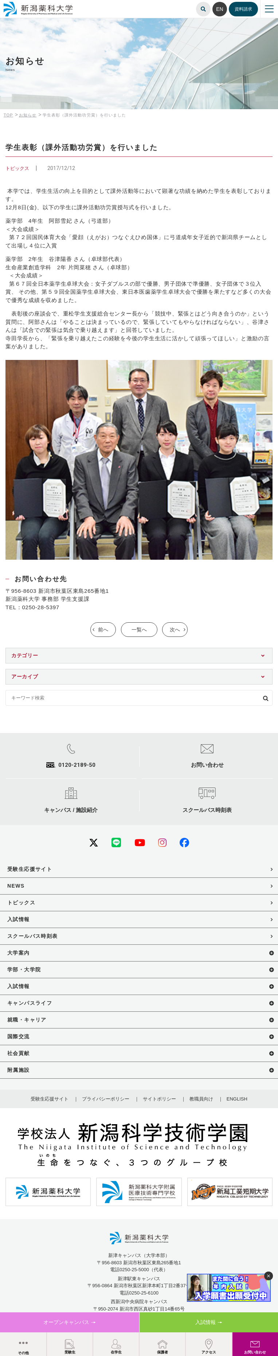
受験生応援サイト (49, 1099)
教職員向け (201, 1099)
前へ (103, 630)
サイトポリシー (159, 1099)
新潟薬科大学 (15, 5)
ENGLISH (237, 1099)
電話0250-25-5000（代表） (139, 1269)
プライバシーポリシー (105, 1099)
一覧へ (139, 630)
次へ (175, 630)
